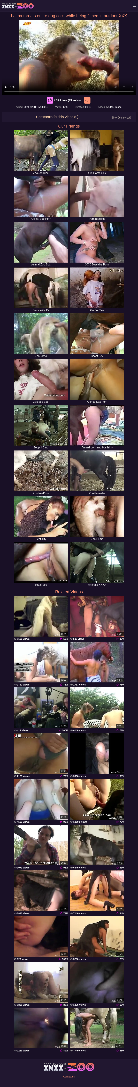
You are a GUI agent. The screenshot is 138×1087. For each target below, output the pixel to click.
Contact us (69, 1076)
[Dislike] (87, 100)
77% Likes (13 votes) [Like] (64, 100)
